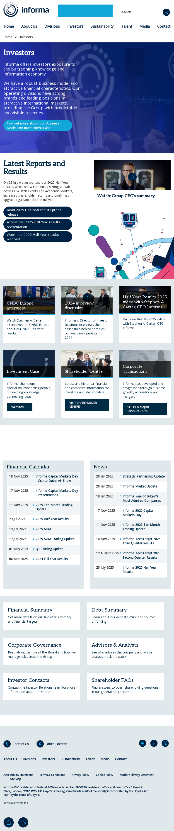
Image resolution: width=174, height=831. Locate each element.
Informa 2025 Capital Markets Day (138, 513)
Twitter (166, 744)
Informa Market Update (140, 486)
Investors (75, 26)
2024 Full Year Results (52, 559)
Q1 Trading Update (49, 549)
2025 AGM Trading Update (55, 539)
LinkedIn (154, 744)
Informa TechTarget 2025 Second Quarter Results (141, 555)
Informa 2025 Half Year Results (140, 569)
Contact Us (20, 744)
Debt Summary (109, 610)
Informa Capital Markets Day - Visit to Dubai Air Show (57, 478)
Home (9, 26)
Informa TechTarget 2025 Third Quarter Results (141, 541)
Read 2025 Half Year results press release (34, 212)
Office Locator (56, 744)
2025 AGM (43, 529)
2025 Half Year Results (52, 519)
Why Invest (19, 407)
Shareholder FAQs (113, 680)
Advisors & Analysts (115, 645)
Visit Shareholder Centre (83, 405)
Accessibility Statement (18, 775)
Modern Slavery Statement (136, 775)
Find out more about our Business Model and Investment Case (33, 125)
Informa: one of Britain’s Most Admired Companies (142, 498)
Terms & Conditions (52, 775)
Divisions (52, 26)
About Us (29, 26)
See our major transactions (138, 409)
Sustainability (102, 26)
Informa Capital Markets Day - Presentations (57, 493)
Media (144, 26)
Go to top (23, 822)
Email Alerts (143, 744)
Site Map (15, 779)
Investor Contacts (28, 680)
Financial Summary (30, 610)
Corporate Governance (34, 645)
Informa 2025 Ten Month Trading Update (141, 527)
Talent (126, 26)
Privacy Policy (80, 775)
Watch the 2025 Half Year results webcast (33, 236)
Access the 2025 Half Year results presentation (33, 224)
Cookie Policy (104, 775)
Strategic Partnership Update (144, 476)
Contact (163, 26)
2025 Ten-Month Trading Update (54, 507)
